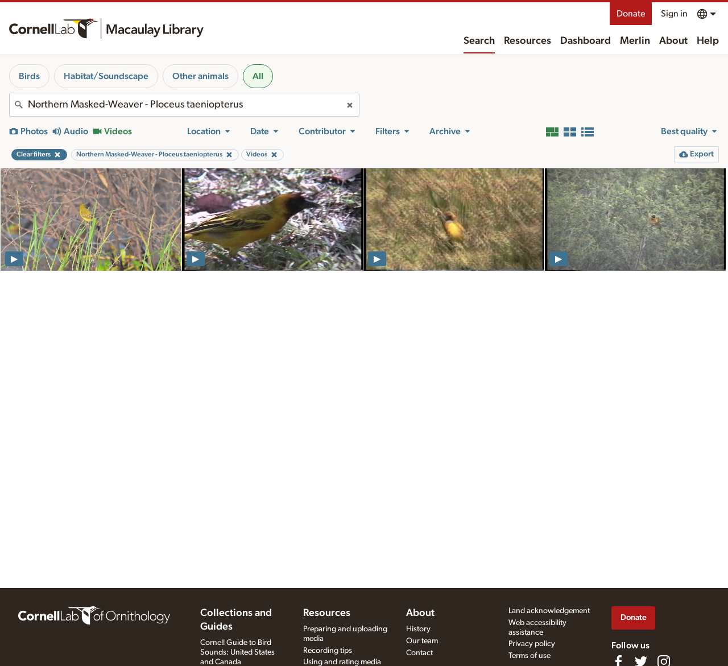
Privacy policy (531, 644)
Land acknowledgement (549, 611)
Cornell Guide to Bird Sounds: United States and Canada (237, 652)
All (258, 76)
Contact (419, 653)
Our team (422, 641)
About (673, 41)
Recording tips (327, 651)
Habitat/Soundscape (106, 76)
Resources (527, 41)
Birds (29, 76)
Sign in (674, 13)
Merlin (635, 41)
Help (708, 41)
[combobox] (184, 104)
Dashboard (585, 41)
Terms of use (529, 656)
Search (479, 41)
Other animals (200, 76)
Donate (631, 13)
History (418, 629)
